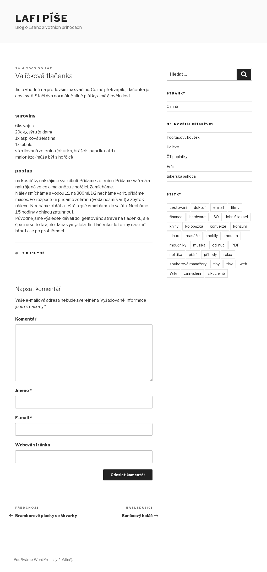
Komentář (25, 319)
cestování (178, 207)
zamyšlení (192, 273)
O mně (172, 106)
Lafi (49, 68)
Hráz (171, 166)
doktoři (200, 207)
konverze (218, 226)
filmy (235, 207)
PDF (235, 245)
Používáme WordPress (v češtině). (43, 559)
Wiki (173, 273)
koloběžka (194, 226)
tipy (216, 264)
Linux (174, 235)
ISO (215, 217)
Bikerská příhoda (181, 176)
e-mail (218, 207)
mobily (212, 235)
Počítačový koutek (183, 137)
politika (176, 254)
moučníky (178, 245)
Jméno (23, 390)
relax (228, 254)
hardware (197, 217)
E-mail (23, 417)
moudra (231, 235)
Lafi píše (41, 18)
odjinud (218, 245)
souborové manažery (188, 264)
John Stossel (237, 217)
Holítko (173, 147)
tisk (229, 264)
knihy (174, 226)
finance (176, 217)
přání (193, 254)
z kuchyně (33, 253)
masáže (193, 235)
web (243, 264)
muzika (199, 245)
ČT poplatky (177, 156)
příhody (210, 254)
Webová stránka (32, 444)
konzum (240, 226)
